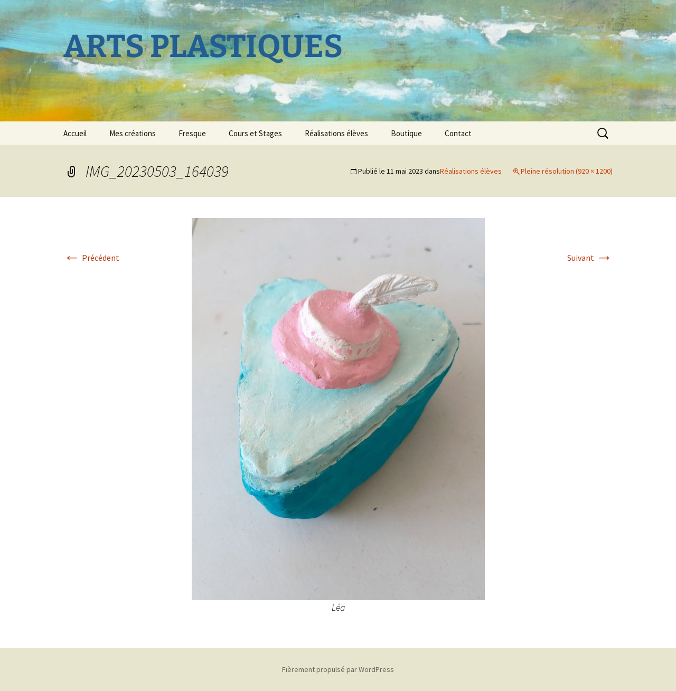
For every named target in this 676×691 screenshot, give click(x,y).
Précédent (91, 257)
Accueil (75, 133)
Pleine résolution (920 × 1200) (567, 171)
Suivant (590, 257)
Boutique (406, 133)
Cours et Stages (255, 133)
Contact (458, 133)
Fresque (192, 133)
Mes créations (132, 133)
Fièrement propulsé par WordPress (338, 669)
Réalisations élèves (336, 133)
